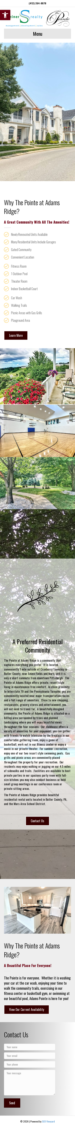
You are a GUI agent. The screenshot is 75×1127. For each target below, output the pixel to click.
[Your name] (29, 1047)
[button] (5, 15)
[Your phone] (29, 1064)
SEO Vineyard (48, 1121)
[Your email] (29, 1055)
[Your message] (29, 1082)
